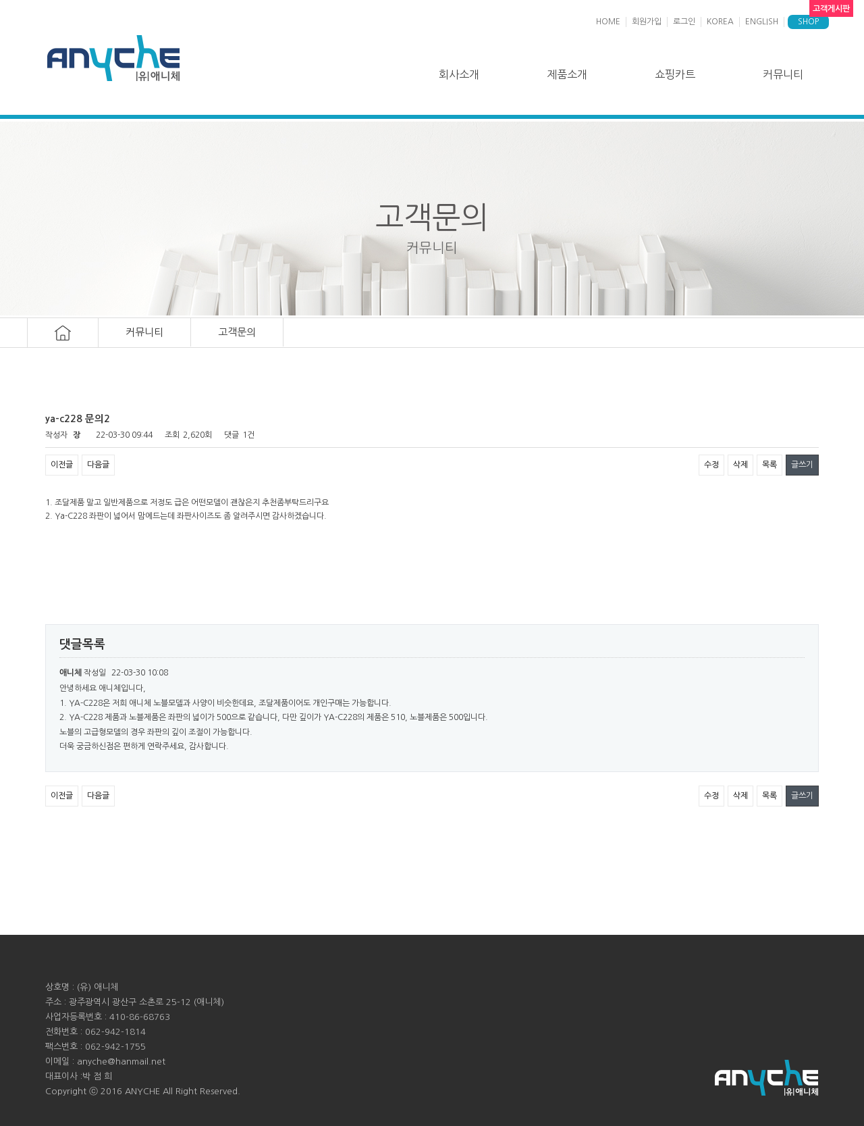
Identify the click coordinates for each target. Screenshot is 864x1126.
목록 (769, 465)
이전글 (62, 465)
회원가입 (647, 22)
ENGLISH (761, 22)
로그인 (684, 22)
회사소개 (459, 74)
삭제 (740, 465)
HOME (608, 22)
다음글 (98, 465)
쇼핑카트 (675, 74)
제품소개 (567, 74)
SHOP (808, 22)
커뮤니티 (783, 74)
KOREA (720, 22)
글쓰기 (802, 465)
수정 (711, 465)
